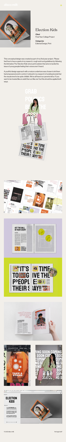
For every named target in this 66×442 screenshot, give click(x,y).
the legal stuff (58, 431)
